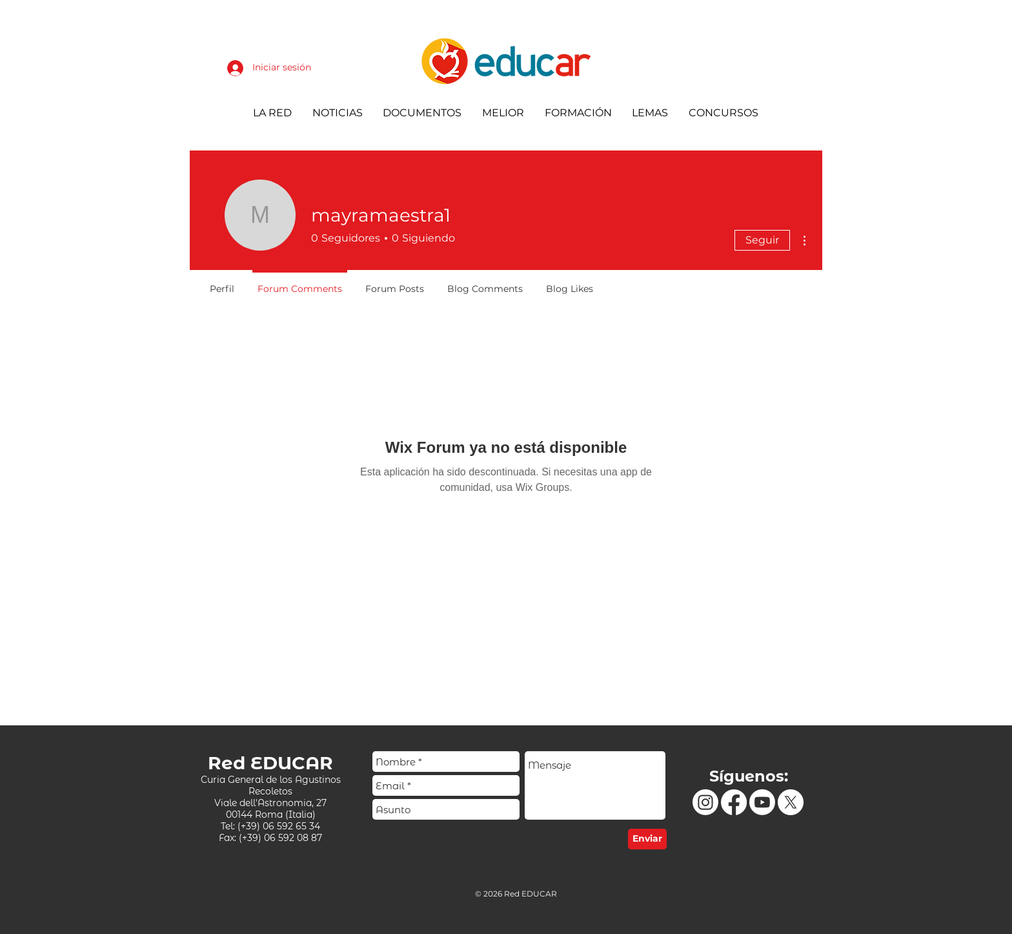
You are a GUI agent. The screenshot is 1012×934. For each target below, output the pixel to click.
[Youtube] (762, 802)
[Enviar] (647, 839)
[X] (791, 802)
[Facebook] (734, 802)
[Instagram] (705, 802)
